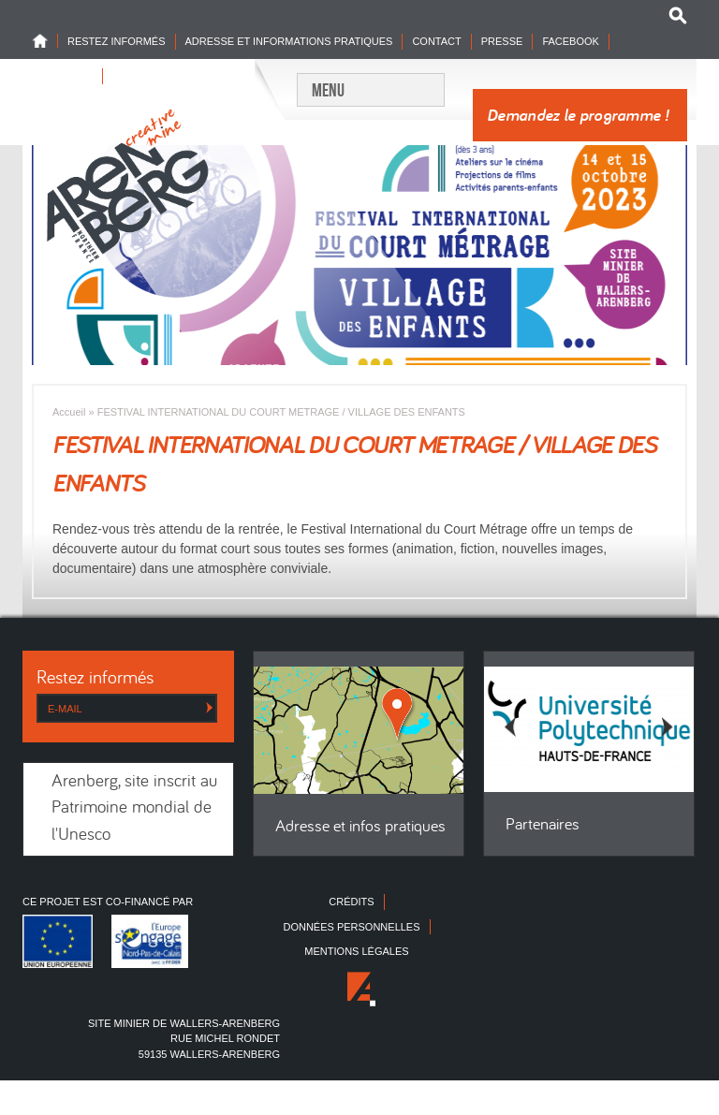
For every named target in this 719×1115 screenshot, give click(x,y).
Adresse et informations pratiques (289, 41)
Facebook (570, 41)
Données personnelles (351, 926)
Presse (502, 41)
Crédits (351, 901)
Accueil (68, 412)
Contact (436, 41)
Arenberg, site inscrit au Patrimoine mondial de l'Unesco (134, 809)
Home (45, 41)
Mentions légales (356, 951)
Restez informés (116, 41)
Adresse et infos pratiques (360, 827)
